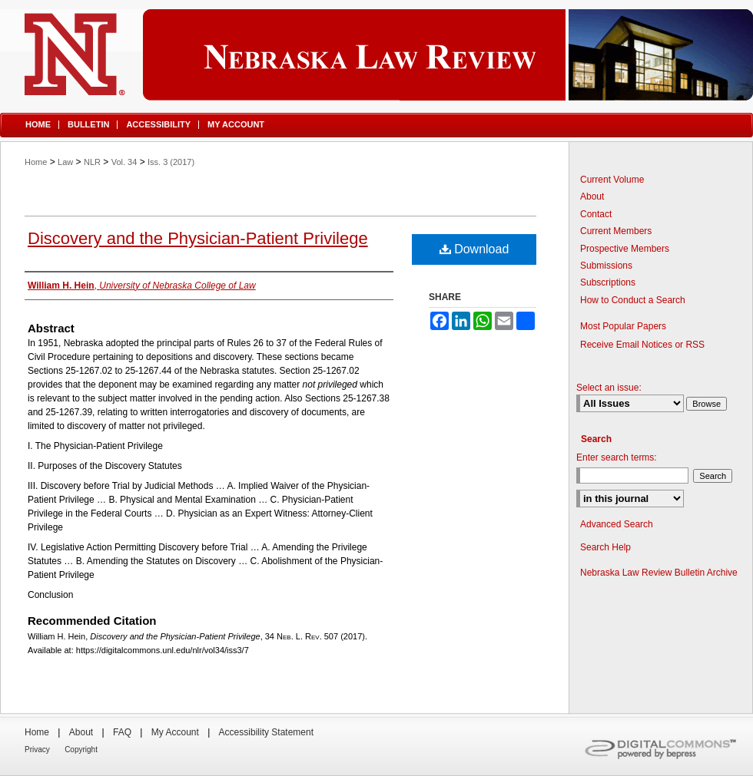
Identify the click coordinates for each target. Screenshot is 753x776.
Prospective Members (624, 248)
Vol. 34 (124, 162)
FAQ (122, 732)
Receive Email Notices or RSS (642, 344)
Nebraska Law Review (376, 55)
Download (474, 249)
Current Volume (612, 179)
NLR (92, 162)
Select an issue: (609, 387)
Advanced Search (616, 524)
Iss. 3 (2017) (171, 162)
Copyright (81, 749)
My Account (175, 732)
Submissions (606, 265)
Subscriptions (607, 282)
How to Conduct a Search (632, 300)
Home (36, 162)
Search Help (605, 547)
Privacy (37, 749)
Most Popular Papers (623, 326)
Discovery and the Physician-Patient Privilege (198, 238)
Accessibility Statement (266, 732)
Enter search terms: (616, 457)
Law (65, 162)
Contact (596, 214)
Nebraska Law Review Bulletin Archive (659, 572)
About (592, 196)
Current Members (616, 231)
